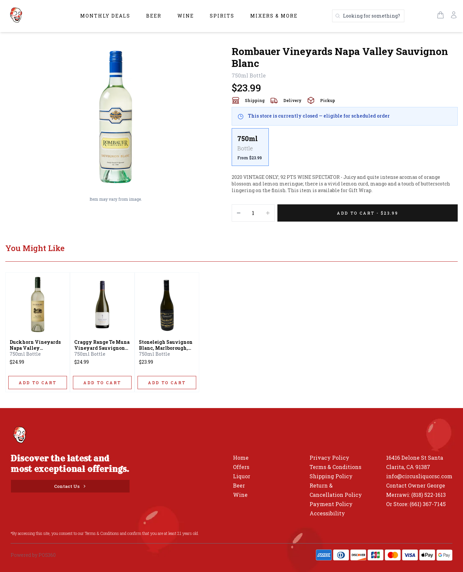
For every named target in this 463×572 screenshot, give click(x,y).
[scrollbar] (345, 149)
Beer (153, 16)
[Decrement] (238, 213)
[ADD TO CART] (37, 382)
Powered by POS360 (33, 555)
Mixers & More (274, 16)
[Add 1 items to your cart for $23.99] (367, 213)
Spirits (222, 16)
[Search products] (368, 16)
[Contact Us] (70, 486)
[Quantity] (253, 213)
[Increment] (267, 213)
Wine (185, 16)
